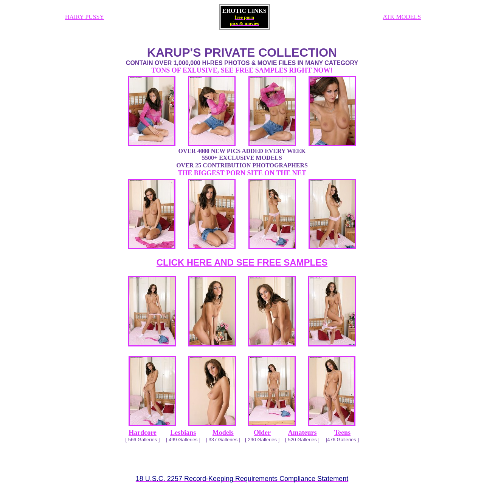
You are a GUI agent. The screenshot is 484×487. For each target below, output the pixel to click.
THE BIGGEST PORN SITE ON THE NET (242, 173)
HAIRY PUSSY (84, 17)
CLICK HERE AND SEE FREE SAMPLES (242, 262)
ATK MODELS (402, 17)
